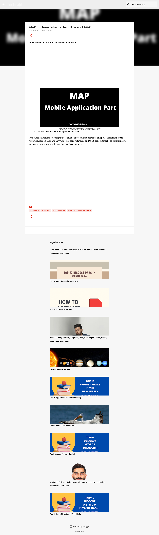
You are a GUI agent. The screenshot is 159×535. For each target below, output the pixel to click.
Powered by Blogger (79, 526)
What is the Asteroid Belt (60, 369)
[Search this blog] (144, 4)
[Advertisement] (79, 64)
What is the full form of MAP (79, 211)
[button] (30, 35)
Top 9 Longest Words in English (62, 454)
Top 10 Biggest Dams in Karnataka (64, 281)
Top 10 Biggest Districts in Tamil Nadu (65, 514)
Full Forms (45, 211)
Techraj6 (14, 4)
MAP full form (59, 211)
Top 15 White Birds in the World (63, 426)
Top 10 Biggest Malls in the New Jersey (65, 398)
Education (34, 211)
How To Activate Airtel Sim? (61, 309)
